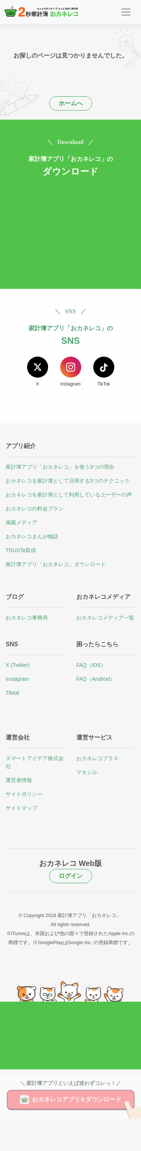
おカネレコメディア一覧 (105, 618)
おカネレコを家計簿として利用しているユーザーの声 (69, 495)
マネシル (86, 772)
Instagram (17, 679)
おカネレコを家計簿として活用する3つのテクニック (68, 481)
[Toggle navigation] (125, 12)
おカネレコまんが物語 (32, 536)
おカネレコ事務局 (27, 618)
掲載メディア (21, 522)
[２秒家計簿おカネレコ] (41, 12)
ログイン (71, 876)
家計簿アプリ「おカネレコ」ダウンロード (56, 564)
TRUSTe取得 (21, 550)
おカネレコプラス (97, 758)
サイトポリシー (24, 794)
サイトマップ (21, 808)
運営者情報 (19, 780)
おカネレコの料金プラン (35, 509)
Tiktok (13, 693)
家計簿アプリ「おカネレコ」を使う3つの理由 (60, 467)
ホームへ (71, 103)
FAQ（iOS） (91, 665)
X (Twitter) (18, 665)
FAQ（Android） (95, 679)
